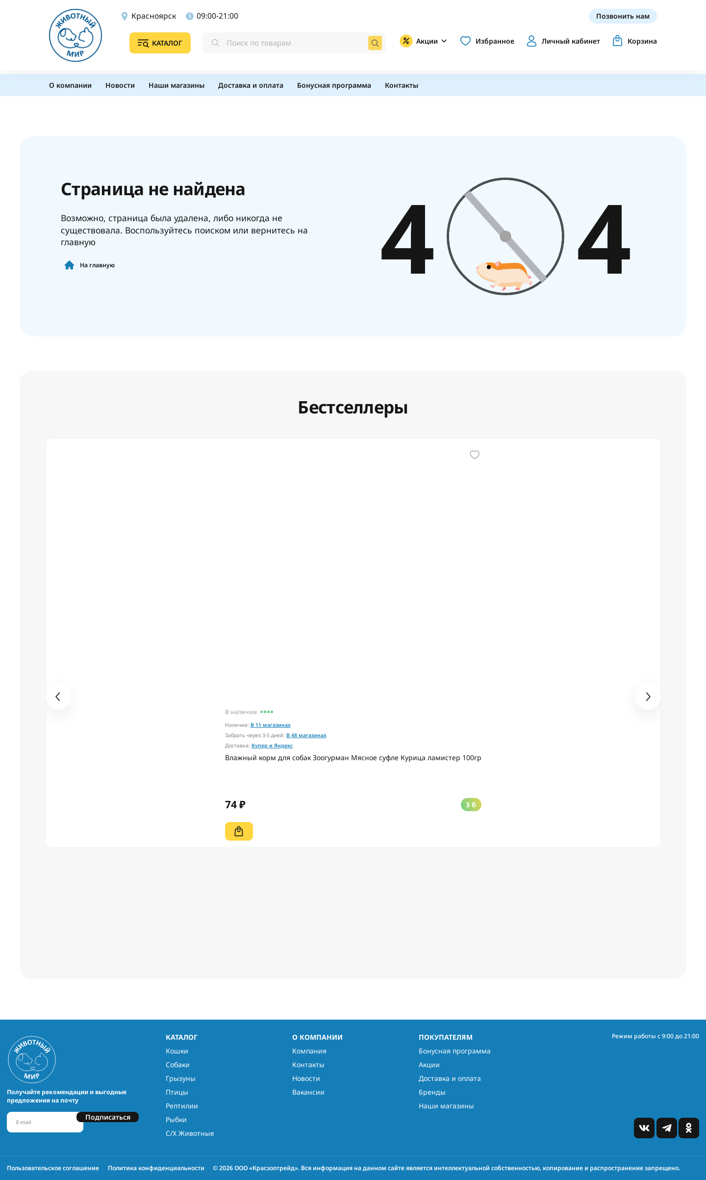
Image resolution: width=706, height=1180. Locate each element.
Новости (306, 1078)
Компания (309, 1050)
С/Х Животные (190, 1133)
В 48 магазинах (306, 735)
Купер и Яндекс (272, 745)
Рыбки (176, 1119)
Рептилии (182, 1105)
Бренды (432, 1092)
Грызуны (181, 1078)
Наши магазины (446, 1105)
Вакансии (308, 1092)
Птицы (177, 1092)
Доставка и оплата (450, 1078)
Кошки (177, 1050)
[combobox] (294, 43)
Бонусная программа (455, 1050)
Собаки (178, 1064)
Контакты (308, 1064)
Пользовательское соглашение (53, 1168)
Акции (429, 1064)
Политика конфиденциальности (156, 1168)
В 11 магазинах (271, 724)
